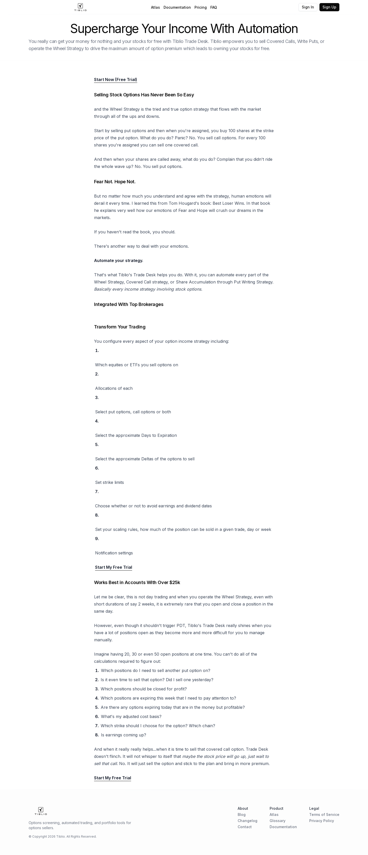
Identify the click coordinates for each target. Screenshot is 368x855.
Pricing (200, 7)
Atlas (155, 7)
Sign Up (329, 7)
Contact (245, 827)
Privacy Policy (321, 820)
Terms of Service (324, 814)
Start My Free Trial (113, 567)
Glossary (277, 820)
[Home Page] (80, 7)
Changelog (247, 820)
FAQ (213, 7)
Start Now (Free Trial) (115, 79)
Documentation (177, 7)
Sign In (308, 7)
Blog (242, 814)
